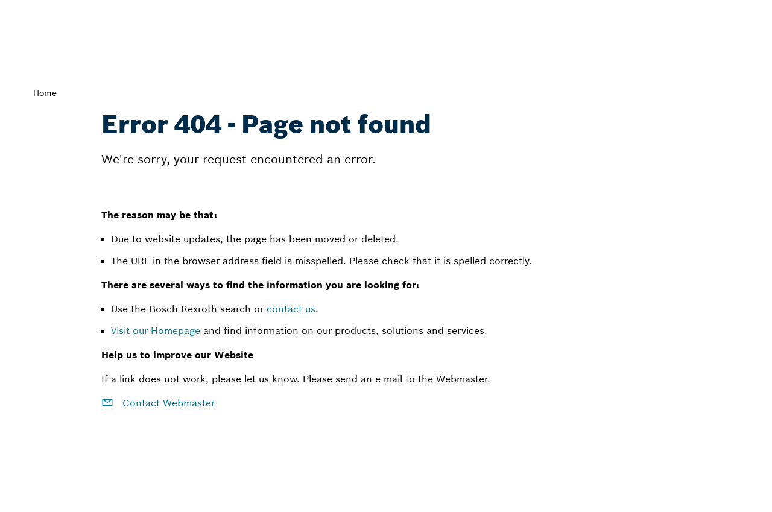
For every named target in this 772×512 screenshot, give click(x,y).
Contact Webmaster (158, 403)
